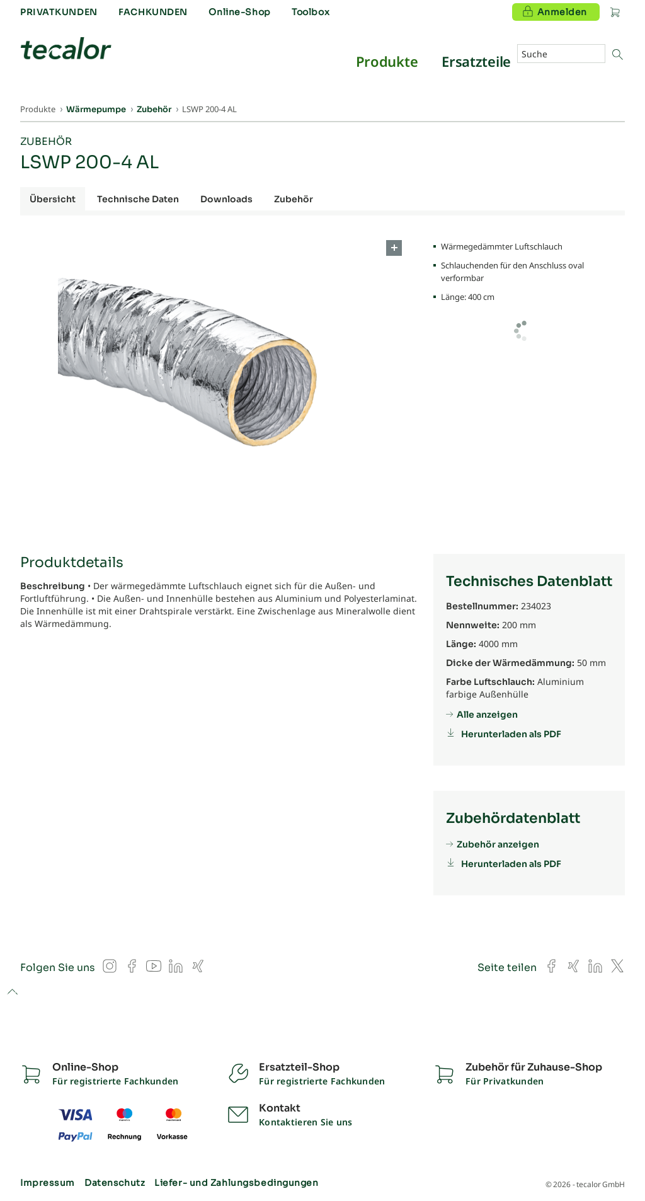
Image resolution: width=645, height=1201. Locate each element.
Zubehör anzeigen (498, 844)
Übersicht (53, 199)
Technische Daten (138, 199)
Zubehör (46, 141)
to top (12, 993)
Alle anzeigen (487, 714)
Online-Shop (239, 12)
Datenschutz (114, 1183)
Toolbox (310, 12)
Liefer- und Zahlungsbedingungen (236, 1183)
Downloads (226, 199)
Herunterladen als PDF (511, 734)
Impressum (47, 1183)
